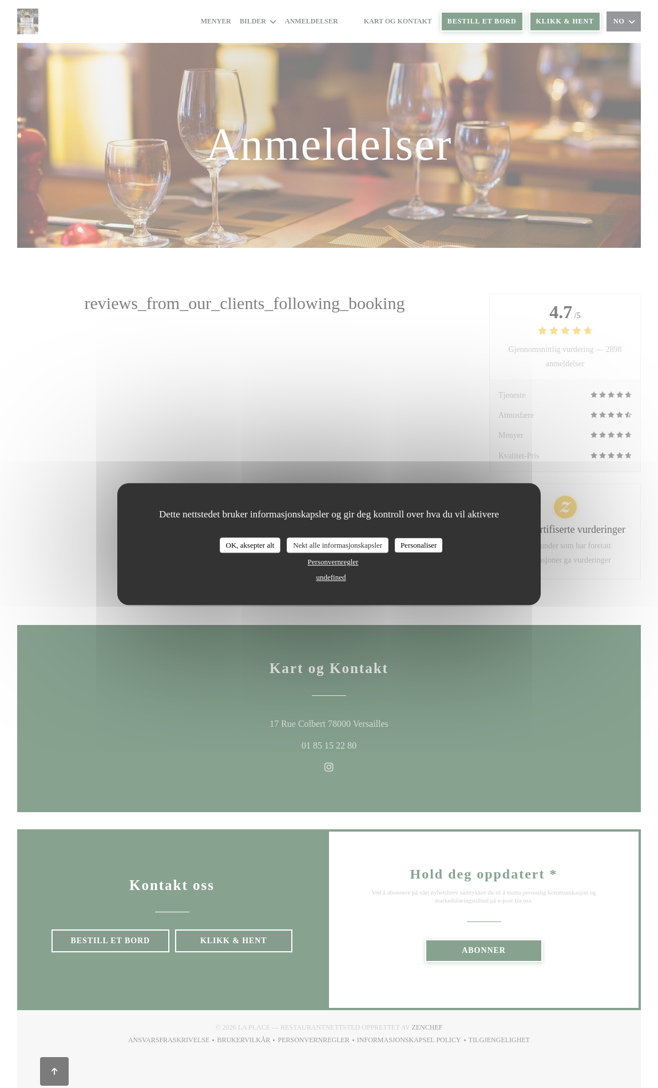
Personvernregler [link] (333, 561)
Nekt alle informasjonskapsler (337, 545)
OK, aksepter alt (250, 545)
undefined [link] (331, 577)
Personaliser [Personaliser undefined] (419, 545)
